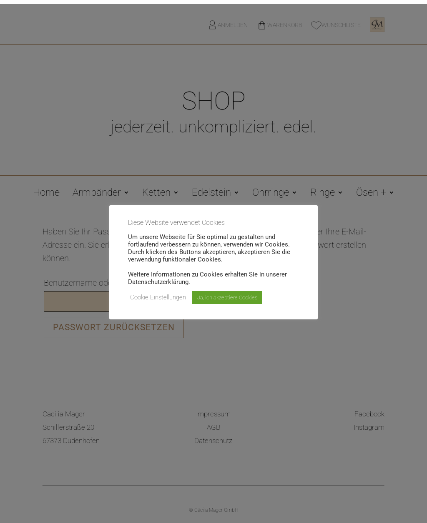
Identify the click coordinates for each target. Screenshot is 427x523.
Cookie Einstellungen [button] (158, 297)
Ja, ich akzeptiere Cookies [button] (227, 297)
